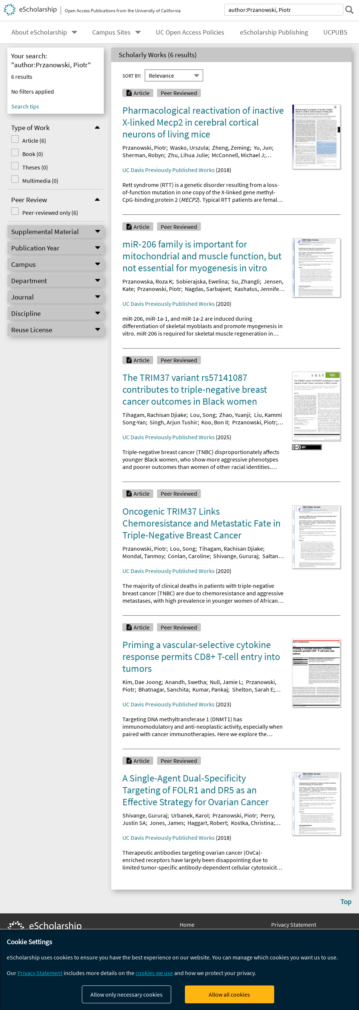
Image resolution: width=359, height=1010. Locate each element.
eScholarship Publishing (274, 32)
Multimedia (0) (40, 180)
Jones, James (167, 822)
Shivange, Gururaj (235, 556)
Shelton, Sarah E (252, 689)
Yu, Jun (263, 147)
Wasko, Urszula (189, 147)
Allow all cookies (229, 994)
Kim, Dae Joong (141, 682)
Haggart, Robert (207, 822)
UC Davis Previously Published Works (168, 170)
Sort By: (131, 75)
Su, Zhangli (245, 281)
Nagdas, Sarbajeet (207, 288)
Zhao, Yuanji (234, 414)
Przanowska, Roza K (147, 281)
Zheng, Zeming (231, 147)
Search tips (25, 106)
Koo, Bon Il (214, 422)
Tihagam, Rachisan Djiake (154, 414)
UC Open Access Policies (190, 32)
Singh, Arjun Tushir (174, 422)
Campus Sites (111, 32)
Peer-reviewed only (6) (50, 212)
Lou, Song (202, 414)
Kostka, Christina (252, 822)
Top (346, 901)
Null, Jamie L (226, 682)
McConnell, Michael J (238, 155)
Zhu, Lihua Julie (188, 155)
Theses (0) (35, 167)
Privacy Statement (293, 924)
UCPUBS (335, 32)
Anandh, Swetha (185, 682)
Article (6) (34, 140)
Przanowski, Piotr (144, 147)
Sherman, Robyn (143, 155)
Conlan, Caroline (188, 556)
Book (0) (32, 154)
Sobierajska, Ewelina (202, 281)
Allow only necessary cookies (126, 994)
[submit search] (349, 10)
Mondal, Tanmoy (143, 556)
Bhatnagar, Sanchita (163, 689)
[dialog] (179, 970)
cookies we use (154, 973)
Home (187, 924)
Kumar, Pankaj (210, 689)
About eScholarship (39, 32)
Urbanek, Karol (190, 815)
